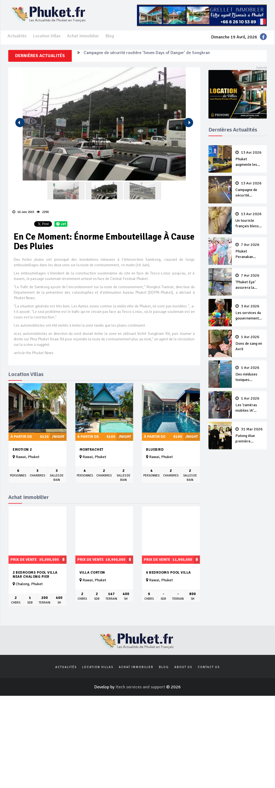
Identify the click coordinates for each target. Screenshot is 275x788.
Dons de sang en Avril (249, 343)
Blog (110, 36)
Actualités (16, 36)
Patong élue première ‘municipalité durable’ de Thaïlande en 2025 (249, 435)
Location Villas (47, 36)
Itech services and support (141, 687)
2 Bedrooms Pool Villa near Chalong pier (35, 575)
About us (183, 667)
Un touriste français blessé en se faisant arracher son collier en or (249, 220)
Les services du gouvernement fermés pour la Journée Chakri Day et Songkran (249, 312)
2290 (43, 212)
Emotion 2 (22, 450)
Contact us (209, 667)
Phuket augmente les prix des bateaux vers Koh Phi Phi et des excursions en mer (249, 158)
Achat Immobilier (83, 36)
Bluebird (155, 450)
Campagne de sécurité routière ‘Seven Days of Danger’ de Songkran (147, 55)
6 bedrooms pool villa (168, 572)
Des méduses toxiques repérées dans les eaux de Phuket (249, 374)
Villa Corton (92, 572)
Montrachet (91, 450)
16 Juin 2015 (23, 212)
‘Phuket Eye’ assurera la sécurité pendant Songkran (249, 281)
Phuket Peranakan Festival (249, 251)
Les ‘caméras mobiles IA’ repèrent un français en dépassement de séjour (249, 404)
